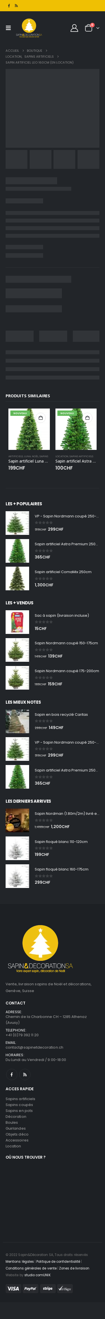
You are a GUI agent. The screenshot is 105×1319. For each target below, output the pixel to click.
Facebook (11, 1074)
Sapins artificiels (81, 456)
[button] (10, 28)
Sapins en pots (19, 1110)
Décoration (16, 1116)
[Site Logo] (29, 28)
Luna (27, 456)
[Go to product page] (29, 429)
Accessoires (17, 1140)
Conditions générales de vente (31, 1268)
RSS (25, 1074)
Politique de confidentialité (58, 1261)
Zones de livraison (74, 1268)
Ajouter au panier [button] (41, 418)
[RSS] (16, 5)
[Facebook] (9, 5)
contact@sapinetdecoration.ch (34, 1047)
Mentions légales (20, 1261)
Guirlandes (16, 1128)
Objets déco (17, 1134)
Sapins (43, 456)
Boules (12, 1122)
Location (61, 456)
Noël (35, 456)
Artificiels (15, 456)
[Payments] (39, 1288)
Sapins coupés (19, 1104)
